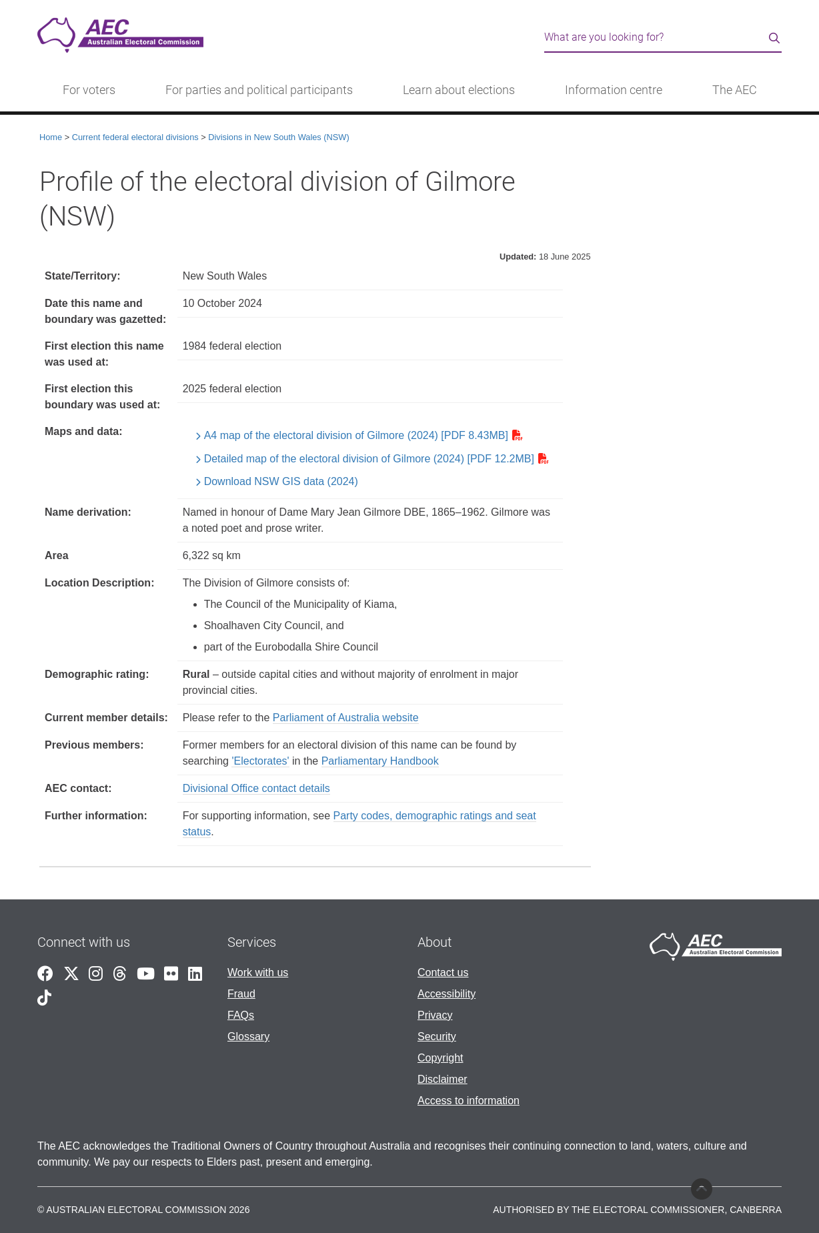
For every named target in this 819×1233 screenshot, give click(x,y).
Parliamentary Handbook (380, 761)
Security (437, 1036)
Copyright (440, 1058)
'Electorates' (260, 761)
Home (50, 137)
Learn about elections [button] (459, 90)
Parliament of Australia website (346, 717)
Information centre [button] (613, 90)
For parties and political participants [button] (259, 90)
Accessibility (447, 993)
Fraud (241, 993)
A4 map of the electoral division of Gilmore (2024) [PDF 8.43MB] (356, 435)
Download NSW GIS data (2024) (281, 481)
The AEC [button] (734, 90)
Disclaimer (443, 1079)
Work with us (257, 972)
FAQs (240, 1015)
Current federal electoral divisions (135, 137)
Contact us (443, 972)
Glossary (248, 1036)
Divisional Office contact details (256, 788)
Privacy (435, 1015)
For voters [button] (89, 90)
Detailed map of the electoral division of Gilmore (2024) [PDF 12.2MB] (369, 458)
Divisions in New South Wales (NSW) (278, 137)
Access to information (469, 1100)
